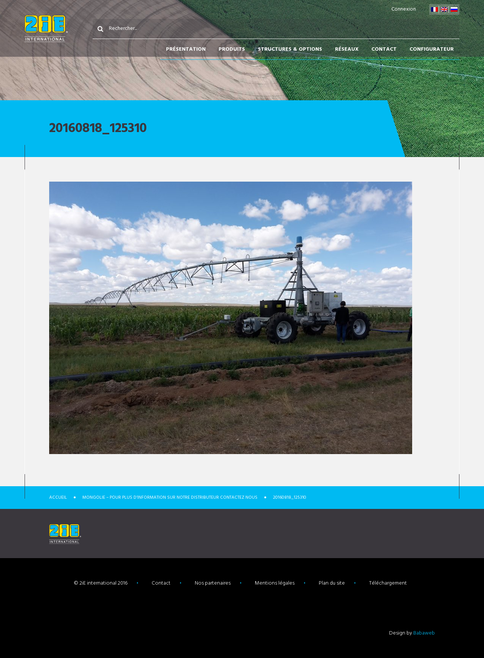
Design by (412, 633)
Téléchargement (388, 583)
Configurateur (432, 49)
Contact (384, 49)
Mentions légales (275, 583)
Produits (232, 49)
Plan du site (332, 583)
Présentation (186, 49)
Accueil (58, 497)
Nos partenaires (213, 583)
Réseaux (346, 49)
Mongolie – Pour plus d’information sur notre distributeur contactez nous (170, 497)
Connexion (403, 9)
